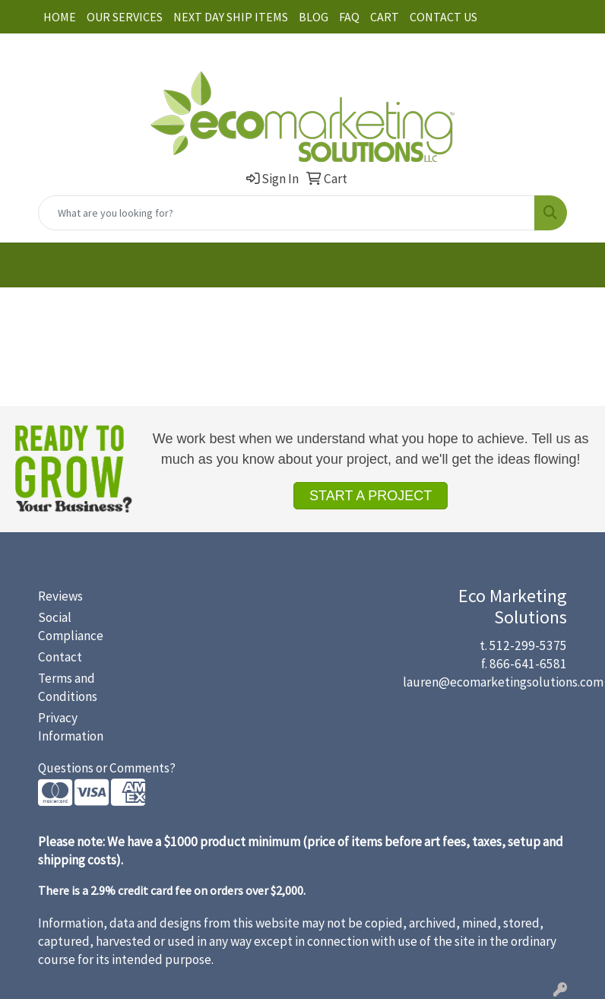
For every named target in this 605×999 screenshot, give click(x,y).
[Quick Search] (286, 212)
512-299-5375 (528, 645)
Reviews (60, 596)
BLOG (313, 16)
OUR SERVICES (125, 16)
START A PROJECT (370, 495)
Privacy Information (70, 726)
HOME (59, 16)
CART (384, 16)
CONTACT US (443, 16)
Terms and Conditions (67, 687)
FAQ (349, 16)
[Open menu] (574, 265)
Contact (60, 657)
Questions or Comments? (107, 768)
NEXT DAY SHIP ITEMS (230, 16)
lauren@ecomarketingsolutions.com (503, 682)
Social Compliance (70, 626)
